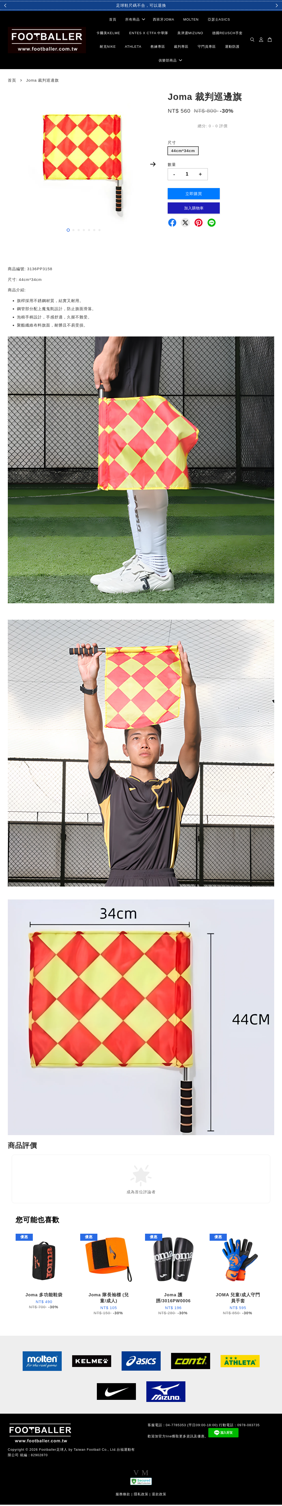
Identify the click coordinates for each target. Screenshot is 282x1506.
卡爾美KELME (108, 34)
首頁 (112, 20)
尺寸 (172, 143)
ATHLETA (133, 47)
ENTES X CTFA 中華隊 (148, 34)
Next (152, 165)
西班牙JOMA (163, 20)
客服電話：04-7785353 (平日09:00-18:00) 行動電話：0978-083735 (204, 1426)
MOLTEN (191, 20)
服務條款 (123, 1495)
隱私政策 (141, 1495)
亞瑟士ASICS (219, 20)
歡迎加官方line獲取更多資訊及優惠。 (178, 1437)
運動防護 (232, 47)
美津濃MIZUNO (190, 34)
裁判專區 (181, 47)
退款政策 (159, 1495)
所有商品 (135, 20)
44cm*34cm (183, 151)
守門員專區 (207, 47)
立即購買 (193, 194)
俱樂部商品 (170, 61)
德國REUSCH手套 (227, 34)
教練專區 (158, 47)
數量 (172, 165)
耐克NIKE (108, 47)
